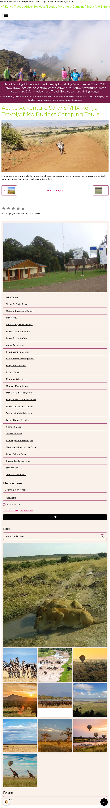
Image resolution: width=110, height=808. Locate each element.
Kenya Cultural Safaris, (17, 454)
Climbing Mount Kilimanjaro (19, 440)
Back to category (55, 190)
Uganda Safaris (13, 426)
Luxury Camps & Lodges (18, 420)
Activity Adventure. (55, 536)
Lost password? (26, 511)
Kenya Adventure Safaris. (18, 331)
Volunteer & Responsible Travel (21, 447)
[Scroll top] (104, 802)
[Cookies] (6, 802)
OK (55, 517)
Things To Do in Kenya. (17, 304)
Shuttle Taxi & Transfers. (18, 461)
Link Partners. (12, 467)
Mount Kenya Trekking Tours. (20, 392)
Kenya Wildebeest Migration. (20, 358)
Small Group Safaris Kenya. (19, 324)
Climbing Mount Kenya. (17, 386)
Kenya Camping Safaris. (17, 351)
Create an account (10, 511)
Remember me (14, 504)
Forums (9, 799)
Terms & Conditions (16, 474)
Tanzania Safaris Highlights (19, 413)
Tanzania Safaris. (14, 433)
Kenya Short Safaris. (16, 365)
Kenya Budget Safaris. (16, 338)
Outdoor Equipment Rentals (20, 311)
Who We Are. (12, 297)
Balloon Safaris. (13, 372)
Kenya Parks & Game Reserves (21, 399)
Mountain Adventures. (17, 379)
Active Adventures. (15, 345)
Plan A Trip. (11, 317)
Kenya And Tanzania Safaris (19, 406)
